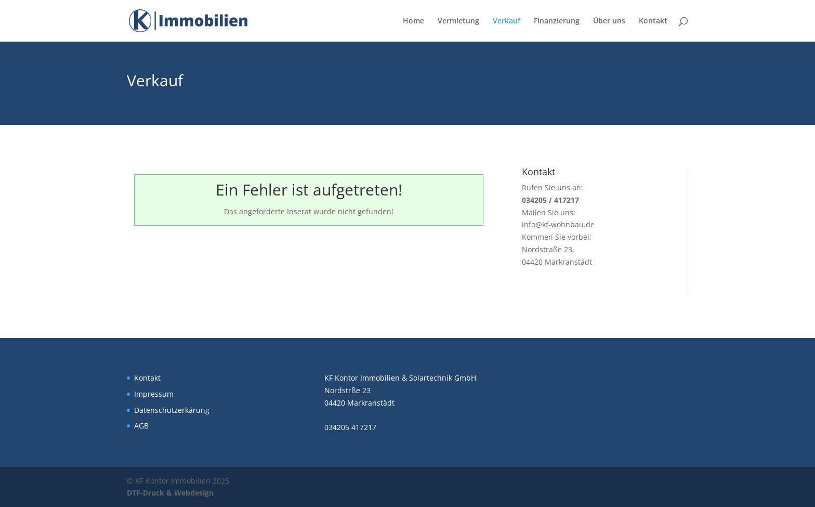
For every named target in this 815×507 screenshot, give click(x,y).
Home (413, 21)
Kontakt (653, 21)
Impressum (154, 394)
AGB (141, 426)
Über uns (609, 21)
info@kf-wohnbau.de (558, 224)
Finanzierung (557, 21)
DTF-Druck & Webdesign (170, 493)
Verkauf (506, 21)
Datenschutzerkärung (171, 410)
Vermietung (458, 21)
